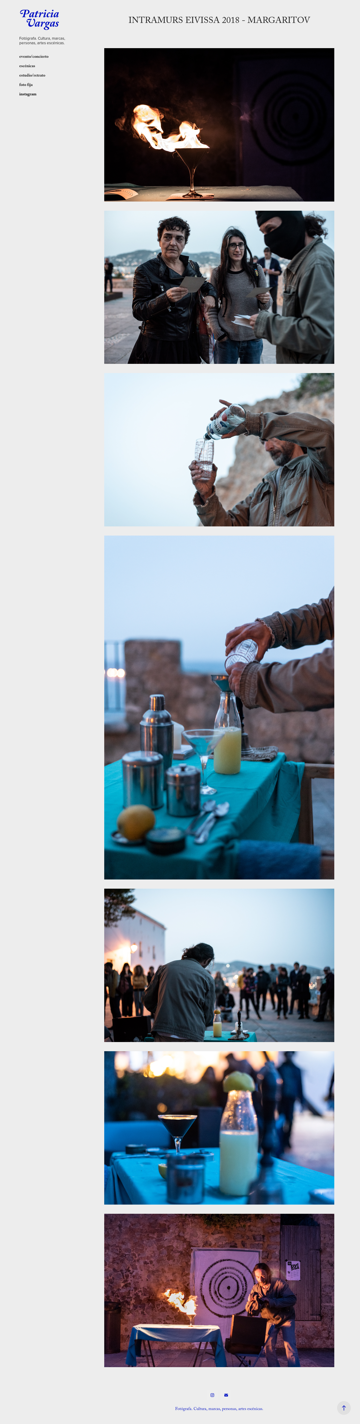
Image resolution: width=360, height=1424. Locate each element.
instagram (28, 94)
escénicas (27, 66)
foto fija (26, 85)
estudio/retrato (32, 76)
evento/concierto (33, 57)
